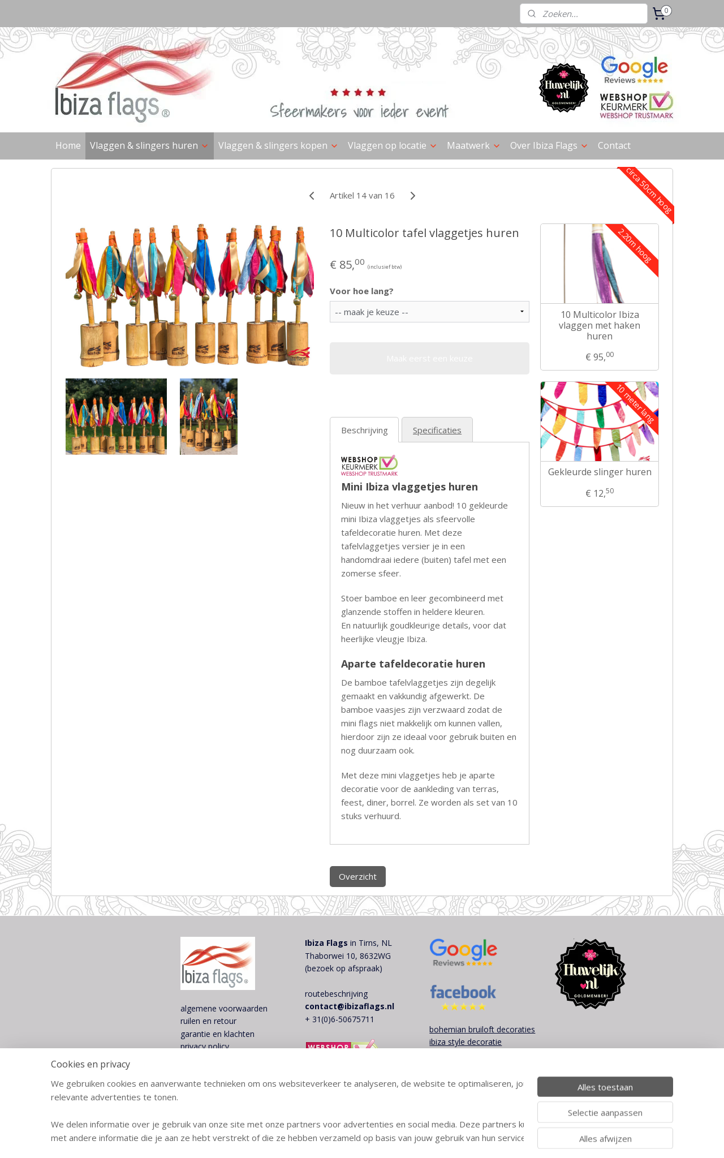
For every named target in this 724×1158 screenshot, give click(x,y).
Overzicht (357, 876)
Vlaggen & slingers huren (149, 145)
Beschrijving (364, 430)
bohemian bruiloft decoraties (482, 1029)
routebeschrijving (336, 993)
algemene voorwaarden (224, 1008)
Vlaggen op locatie (393, 145)
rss (381, 1137)
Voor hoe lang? (361, 290)
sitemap (358, 1137)
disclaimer (198, 1059)
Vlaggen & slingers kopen (278, 145)
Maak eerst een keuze (429, 358)
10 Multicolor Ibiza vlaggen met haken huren (599, 325)
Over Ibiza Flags (549, 145)
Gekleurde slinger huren (599, 472)
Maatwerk (474, 145)
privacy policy (204, 1046)
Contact (614, 145)
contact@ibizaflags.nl (349, 1006)
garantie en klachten (217, 1033)
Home (68, 145)
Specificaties (437, 430)
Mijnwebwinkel (523, 1137)
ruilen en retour (208, 1020)
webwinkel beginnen (424, 1137)
